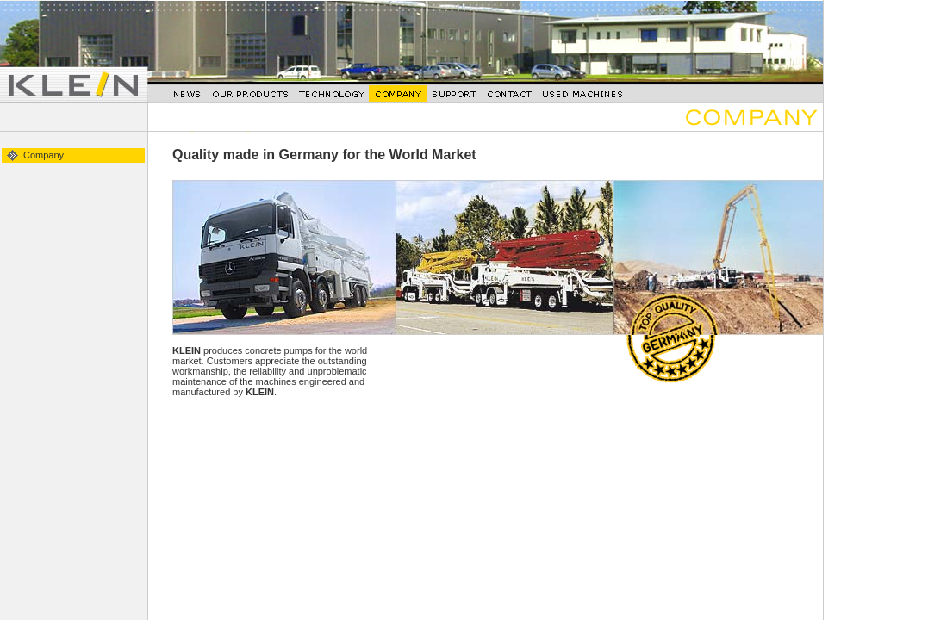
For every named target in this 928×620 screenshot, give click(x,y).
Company (43, 155)
